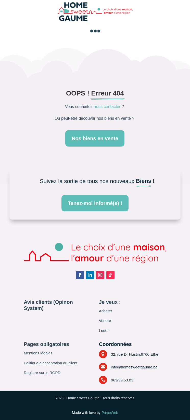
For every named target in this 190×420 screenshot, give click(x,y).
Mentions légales (38, 353)
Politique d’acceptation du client (50, 363)
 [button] (95, 31)
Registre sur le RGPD (42, 372)
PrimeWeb (110, 413)
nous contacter (107, 106)
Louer (104, 330)
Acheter (105, 311)
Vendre (105, 320)
